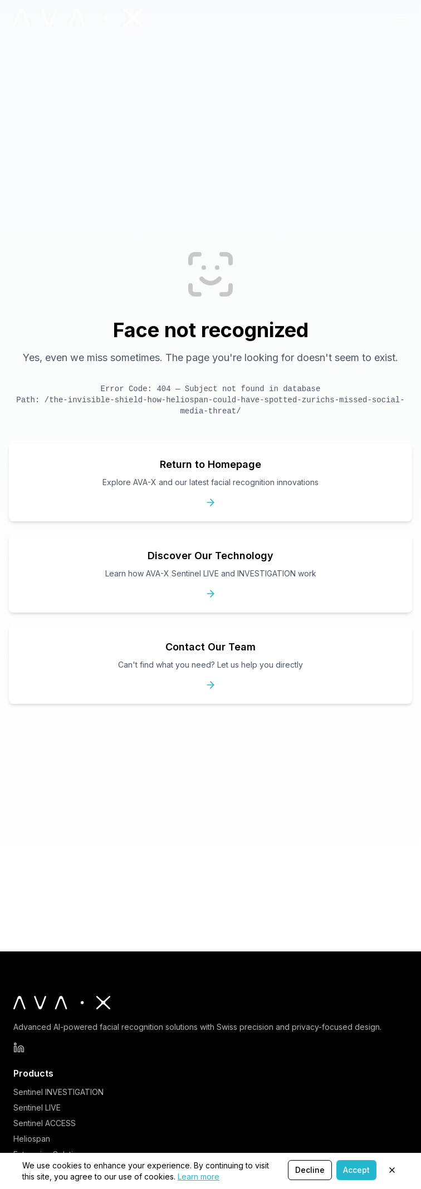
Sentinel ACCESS (44, 1123)
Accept (356, 1170)
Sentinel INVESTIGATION (58, 1092)
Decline (310, 1170)
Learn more (198, 1176)
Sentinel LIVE (37, 1107)
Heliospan (31, 1138)
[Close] (392, 1170)
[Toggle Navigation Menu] (401, 17)
